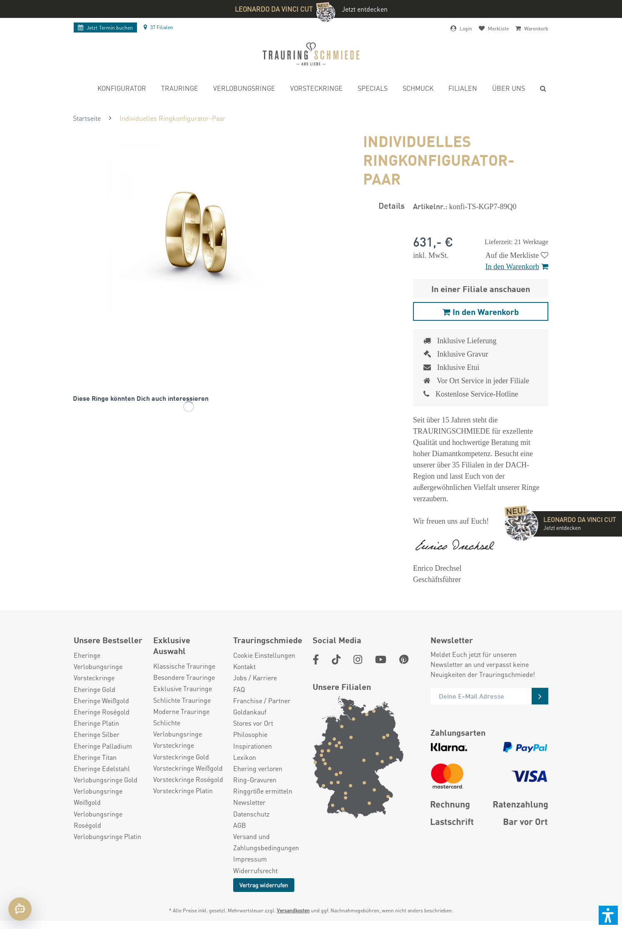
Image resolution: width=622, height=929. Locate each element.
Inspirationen (252, 746)
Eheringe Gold (94, 689)
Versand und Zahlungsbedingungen (266, 842)
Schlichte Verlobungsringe (177, 728)
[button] (608, 915)
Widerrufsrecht (255, 870)
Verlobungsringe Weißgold (98, 797)
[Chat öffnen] (20, 909)
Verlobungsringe (98, 666)
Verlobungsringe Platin (107, 836)
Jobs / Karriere (255, 677)
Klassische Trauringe (184, 666)
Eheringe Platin (96, 723)
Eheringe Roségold (101, 711)
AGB (239, 825)
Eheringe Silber (96, 734)
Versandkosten (293, 910)
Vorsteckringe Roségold (188, 779)
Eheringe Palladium (103, 746)
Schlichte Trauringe (182, 700)
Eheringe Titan (95, 757)
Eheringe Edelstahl (102, 768)
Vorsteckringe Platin (183, 790)
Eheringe (87, 655)
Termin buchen (105, 28)
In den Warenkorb (516, 266)
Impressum (250, 858)
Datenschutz (251, 813)
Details (391, 205)
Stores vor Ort (253, 723)
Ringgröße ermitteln (262, 791)
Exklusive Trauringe (182, 688)
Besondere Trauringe (184, 677)
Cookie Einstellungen (264, 655)
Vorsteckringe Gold (181, 756)
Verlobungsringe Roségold (98, 819)
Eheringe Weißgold (101, 700)
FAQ (239, 689)
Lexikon (244, 757)
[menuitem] (122, 89)
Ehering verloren (257, 768)
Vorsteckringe (94, 677)
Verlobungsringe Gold (105, 779)
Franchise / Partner (262, 700)
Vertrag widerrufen (263, 885)
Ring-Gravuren (254, 779)
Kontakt (244, 666)
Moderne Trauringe (181, 711)
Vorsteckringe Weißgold (188, 768)
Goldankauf (249, 711)
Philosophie (250, 734)
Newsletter (249, 802)
